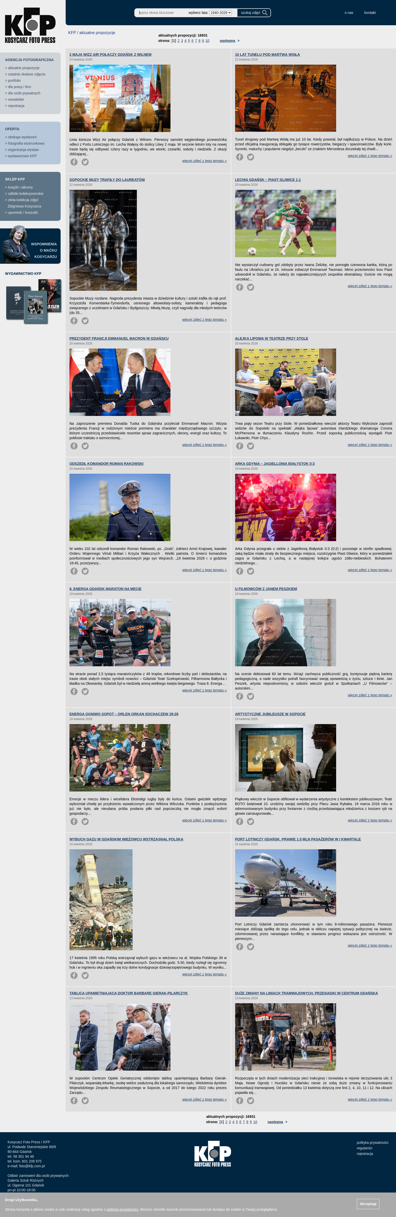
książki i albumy (20, 187)
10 (207, 41)
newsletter (16, 99)
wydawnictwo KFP (22, 156)
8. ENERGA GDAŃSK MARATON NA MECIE (105, 589)
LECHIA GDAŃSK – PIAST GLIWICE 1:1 (268, 180)
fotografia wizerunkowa (26, 143)
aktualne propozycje (24, 68)
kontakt (370, 13)
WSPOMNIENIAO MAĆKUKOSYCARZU (44, 250)
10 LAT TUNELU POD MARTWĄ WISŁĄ (267, 54)
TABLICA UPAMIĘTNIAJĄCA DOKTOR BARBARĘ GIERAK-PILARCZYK (128, 993)
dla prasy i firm (19, 87)
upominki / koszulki (23, 212)
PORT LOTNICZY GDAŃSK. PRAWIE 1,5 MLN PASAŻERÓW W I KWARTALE (298, 839)
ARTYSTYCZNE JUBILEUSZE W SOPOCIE (270, 714)
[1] (174, 41)
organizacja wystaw (23, 150)
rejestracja (16, 106)
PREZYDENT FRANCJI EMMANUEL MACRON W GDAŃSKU (119, 338)
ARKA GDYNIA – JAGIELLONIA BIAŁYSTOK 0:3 (275, 464)
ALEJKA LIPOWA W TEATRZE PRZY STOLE (271, 338)
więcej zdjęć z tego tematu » (204, 161)
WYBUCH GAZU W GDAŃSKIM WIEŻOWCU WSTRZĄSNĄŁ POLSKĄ (126, 839)
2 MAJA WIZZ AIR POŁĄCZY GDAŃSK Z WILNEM (110, 54)
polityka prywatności (372, 1143)
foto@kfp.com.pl (32, 1166)
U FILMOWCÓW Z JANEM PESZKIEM (266, 589)
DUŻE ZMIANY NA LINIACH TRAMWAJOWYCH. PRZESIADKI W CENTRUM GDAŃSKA (306, 993)
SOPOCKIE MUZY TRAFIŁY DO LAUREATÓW (107, 180)
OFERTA (12, 129)
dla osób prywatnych (24, 93)
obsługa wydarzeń (22, 137)
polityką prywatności (122, 1209)
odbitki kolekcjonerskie (25, 194)
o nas (349, 13)
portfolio (14, 80)
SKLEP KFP (15, 179)
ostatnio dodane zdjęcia (26, 74)
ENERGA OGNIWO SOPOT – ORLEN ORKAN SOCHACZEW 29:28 (123, 714)
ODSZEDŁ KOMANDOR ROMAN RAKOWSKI (106, 464)
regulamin (364, 1148)
